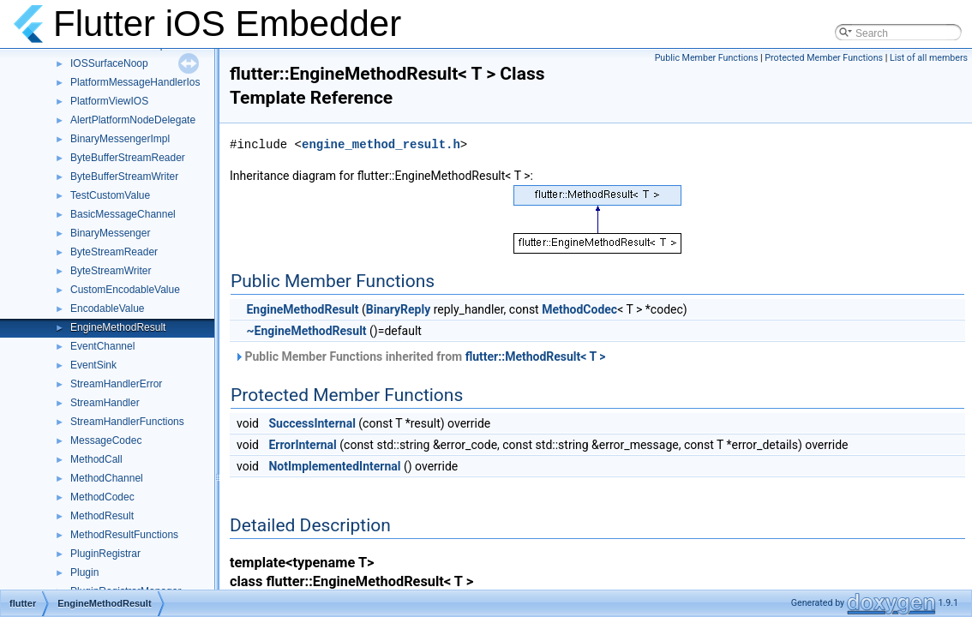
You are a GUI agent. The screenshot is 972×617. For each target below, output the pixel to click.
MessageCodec (105, 440)
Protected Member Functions (824, 57)
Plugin (84, 572)
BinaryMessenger (110, 233)
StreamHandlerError (116, 384)
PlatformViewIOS (109, 101)
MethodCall (96, 459)
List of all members (929, 57)
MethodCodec (102, 497)
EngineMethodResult (117, 327)
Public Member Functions (707, 57)
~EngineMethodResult (306, 331)
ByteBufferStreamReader (127, 158)
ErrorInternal (302, 445)
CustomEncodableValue (125, 290)
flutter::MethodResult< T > (535, 356)
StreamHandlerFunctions (127, 422)
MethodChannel (106, 478)
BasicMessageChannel (123, 214)
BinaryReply (398, 309)
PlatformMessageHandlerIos (135, 82)
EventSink (93, 365)
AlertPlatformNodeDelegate (132, 120)
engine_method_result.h (381, 144)
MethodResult (102, 516)
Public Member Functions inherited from (420, 356)
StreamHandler (105, 403)
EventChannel (102, 346)
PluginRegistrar (105, 554)
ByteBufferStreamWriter (124, 177)
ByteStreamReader (114, 252)
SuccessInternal (311, 423)
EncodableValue (107, 308)
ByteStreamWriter (110, 271)
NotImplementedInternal (334, 466)
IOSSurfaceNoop (109, 63)
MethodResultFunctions (124, 535)
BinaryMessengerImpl (120, 139)
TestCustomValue (110, 195)
